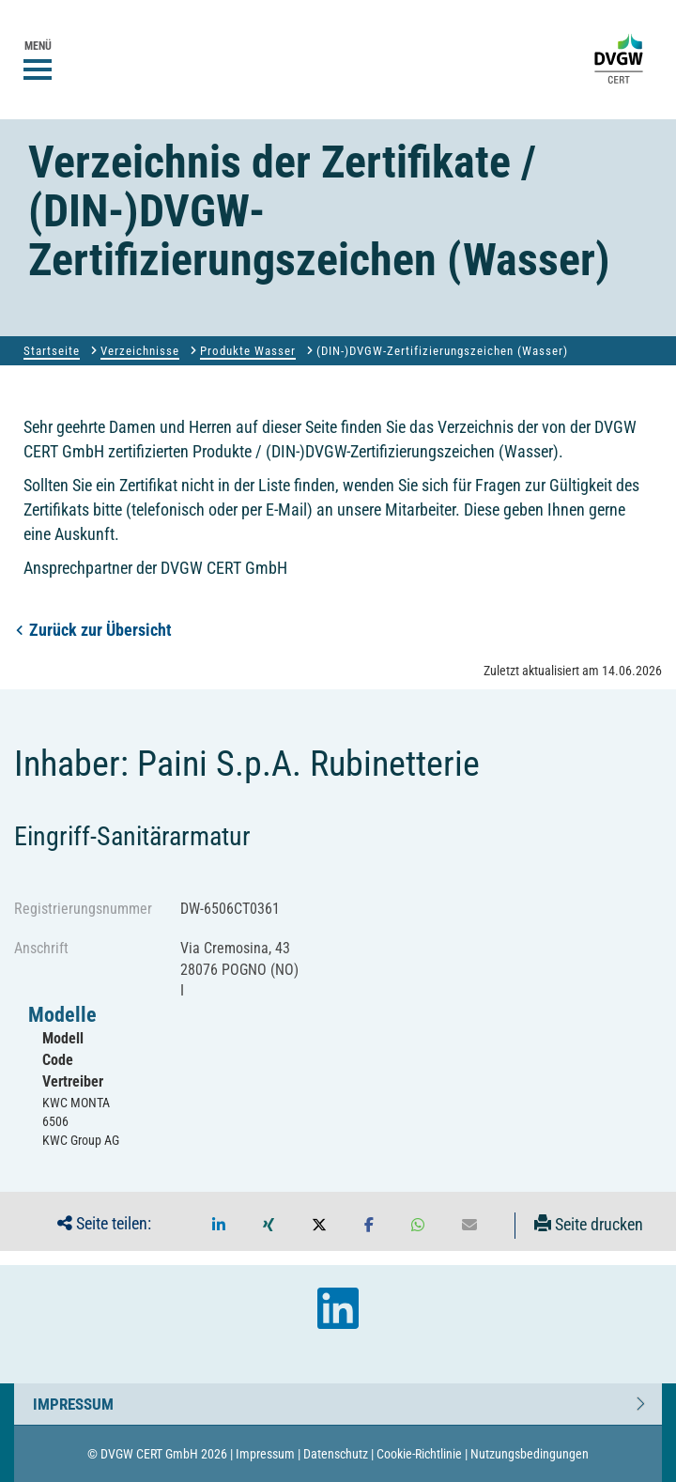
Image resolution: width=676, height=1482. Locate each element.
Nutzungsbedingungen (529, 1453)
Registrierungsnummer (83, 909)
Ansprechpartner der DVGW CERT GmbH (155, 568)
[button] (218, 1225)
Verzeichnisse (139, 351)
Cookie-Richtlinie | (422, 1453)
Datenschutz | (338, 1453)
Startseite (51, 351)
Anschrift (41, 948)
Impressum (73, 1399)
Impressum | (268, 1453)
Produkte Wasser (248, 351)
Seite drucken (588, 1224)
